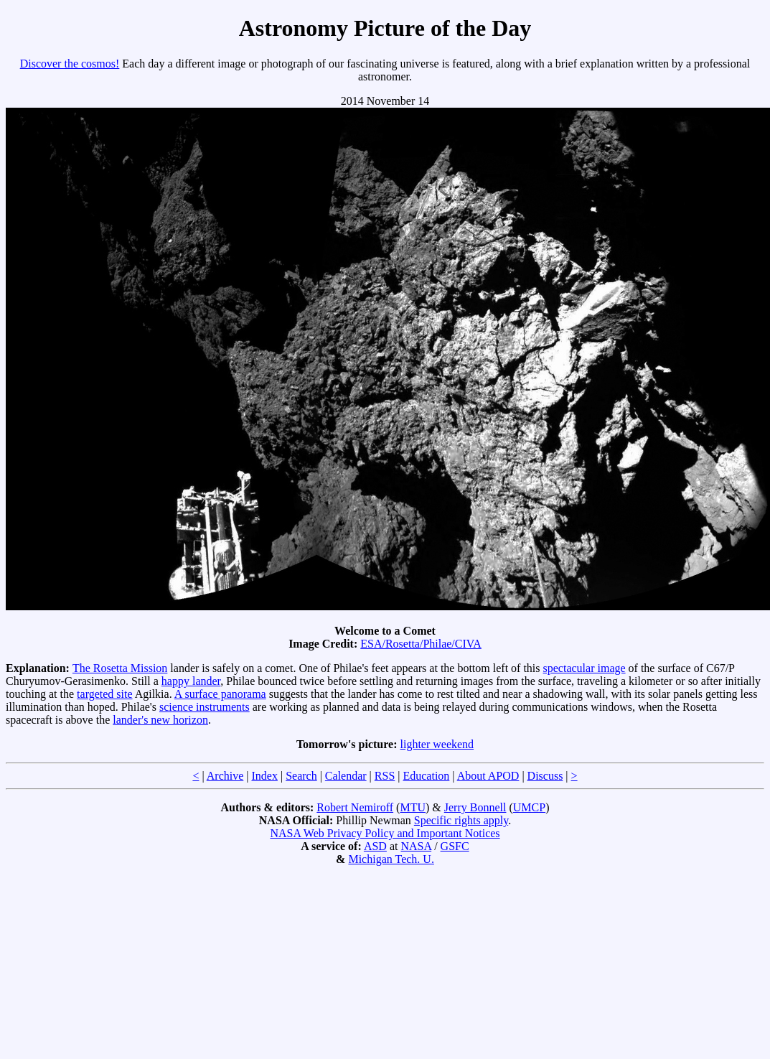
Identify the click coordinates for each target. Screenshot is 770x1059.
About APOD (488, 776)
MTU (413, 807)
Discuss (545, 776)
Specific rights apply (461, 820)
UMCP (529, 807)
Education (426, 776)
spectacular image (584, 668)
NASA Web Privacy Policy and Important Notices (384, 833)
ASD (375, 846)
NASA (415, 846)
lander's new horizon (160, 720)
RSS (385, 776)
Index (264, 776)
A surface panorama (220, 694)
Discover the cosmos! (70, 63)
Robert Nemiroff (354, 807)
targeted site (104, 694)
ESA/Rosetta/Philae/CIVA (421, 644)
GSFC (455, 846)
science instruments (204, 707)
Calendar (346, 776)
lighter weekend (437, 744)
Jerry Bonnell (475, 807)
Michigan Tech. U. (390, 859)
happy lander (190, 681)
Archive (225, 776)
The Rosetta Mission (119, 668)
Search (301, 776)
